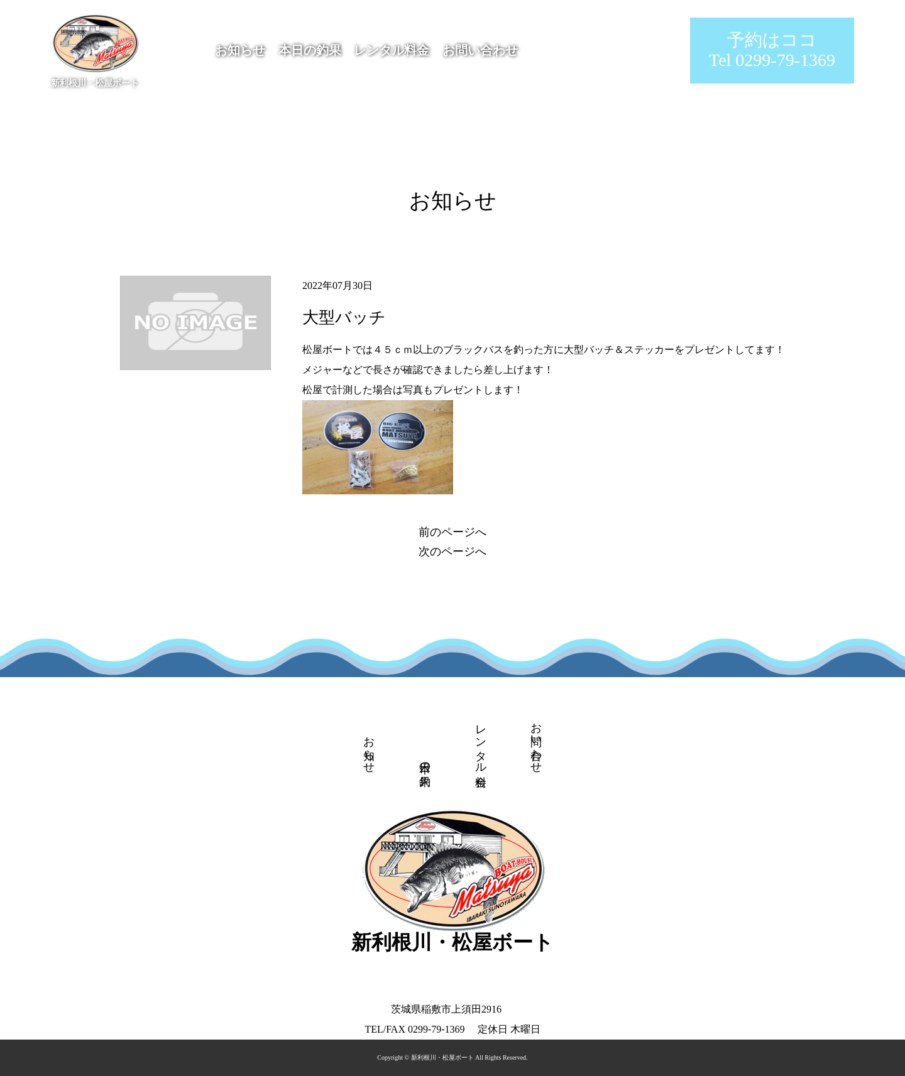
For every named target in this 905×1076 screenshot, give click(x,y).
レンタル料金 (391, 50)
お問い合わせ (480, 50)
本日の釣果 (309, 50)
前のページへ (452, 532)
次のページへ (452, 551)
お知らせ (240, 50)
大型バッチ (344, 317)
